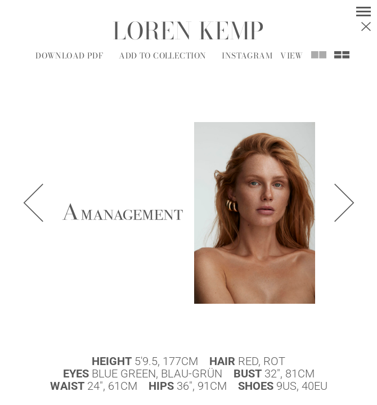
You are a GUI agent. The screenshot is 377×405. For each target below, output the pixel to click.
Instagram (247, 56)
